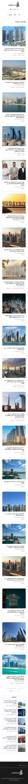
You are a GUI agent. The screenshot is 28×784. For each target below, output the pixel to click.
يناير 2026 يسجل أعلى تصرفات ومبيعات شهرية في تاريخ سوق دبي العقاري (10, 747)
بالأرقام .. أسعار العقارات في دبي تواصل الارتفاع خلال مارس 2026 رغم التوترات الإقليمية (14, 415)
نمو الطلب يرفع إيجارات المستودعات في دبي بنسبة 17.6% (14, 83)
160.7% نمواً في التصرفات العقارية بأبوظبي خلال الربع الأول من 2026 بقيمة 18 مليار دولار (15, 678)
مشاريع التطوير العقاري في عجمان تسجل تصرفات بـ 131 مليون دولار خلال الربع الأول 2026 (14, 116)
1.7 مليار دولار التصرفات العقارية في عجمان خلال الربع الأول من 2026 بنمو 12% (14, 449)
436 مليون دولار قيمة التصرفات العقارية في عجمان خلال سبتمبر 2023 (9, 738)
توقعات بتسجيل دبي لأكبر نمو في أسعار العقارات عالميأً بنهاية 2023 (10, 720)
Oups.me (17, 780)
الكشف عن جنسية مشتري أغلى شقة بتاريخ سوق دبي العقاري (10, 702)
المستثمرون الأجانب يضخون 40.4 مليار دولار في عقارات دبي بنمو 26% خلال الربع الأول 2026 (14, 283)
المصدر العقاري (11, 778)
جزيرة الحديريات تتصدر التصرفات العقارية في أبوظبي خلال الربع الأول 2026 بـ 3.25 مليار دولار (15, 217)
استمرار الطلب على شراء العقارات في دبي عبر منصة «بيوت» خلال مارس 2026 (14, 382)
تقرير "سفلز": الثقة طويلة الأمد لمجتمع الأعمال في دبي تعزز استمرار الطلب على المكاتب (14, 150)
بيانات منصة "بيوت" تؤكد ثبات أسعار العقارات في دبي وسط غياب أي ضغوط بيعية (14, 50)
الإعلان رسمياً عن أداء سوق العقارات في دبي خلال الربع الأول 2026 (14, 316)
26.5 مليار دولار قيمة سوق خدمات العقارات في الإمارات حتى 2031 (15, 546)
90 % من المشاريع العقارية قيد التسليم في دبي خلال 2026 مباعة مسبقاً (15, 612)
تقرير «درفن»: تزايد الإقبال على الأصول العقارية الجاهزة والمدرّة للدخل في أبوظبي (14, 183)
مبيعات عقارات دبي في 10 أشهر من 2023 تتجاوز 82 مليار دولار (10, 711)
